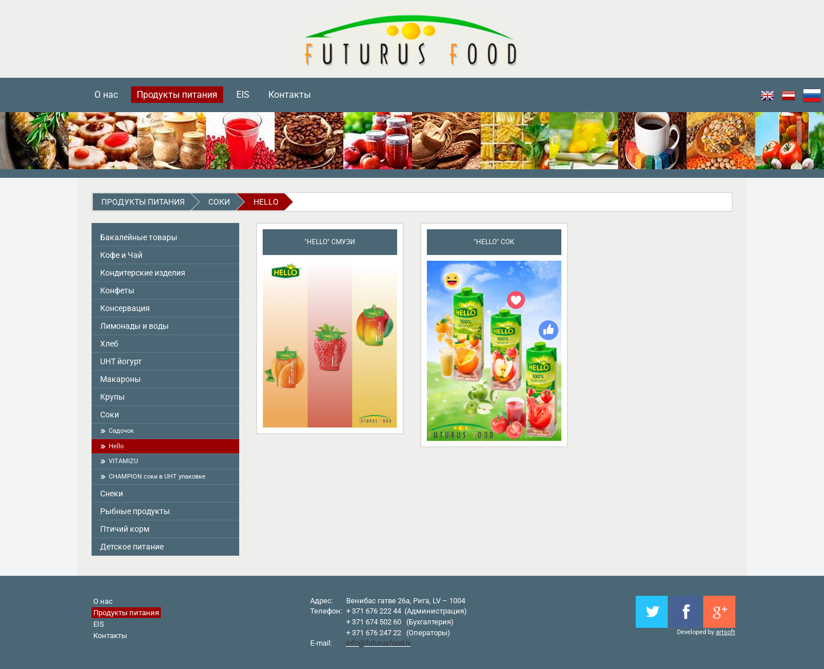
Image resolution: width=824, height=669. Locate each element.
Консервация (125, 308)
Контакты (289, 94)
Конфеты (117, 290)
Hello (266, 201)
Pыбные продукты (135, 511)
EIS (242, 94)
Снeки (111, 493)
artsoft (725, 632)
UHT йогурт (121, 361)
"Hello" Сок (494, 242)
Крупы (112, 396)
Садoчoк (121, 431)
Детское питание (132, 546)
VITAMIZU (123, 461)
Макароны (120, 379)
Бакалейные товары (138, 237)
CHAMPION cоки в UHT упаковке (157, 476)
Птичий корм (124, 528)
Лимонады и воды (134, 325)
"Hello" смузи (329, 242)
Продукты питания (177, 94)
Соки (219, 201)
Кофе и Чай (121, 255)
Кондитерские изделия (142, 272)
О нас (106, 94)
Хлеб (109, 343)
